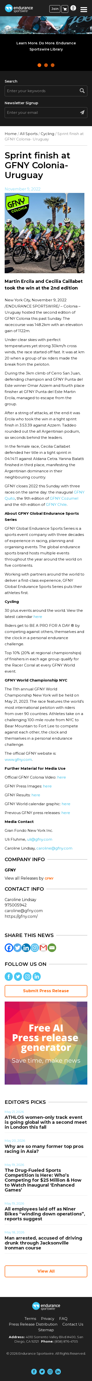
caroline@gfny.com (54, 848)
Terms (30, 1318)
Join (55, 9)
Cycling (47, 133)
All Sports (29, 133)
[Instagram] (34, 947)
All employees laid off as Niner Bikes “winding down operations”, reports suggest (45, 1214)
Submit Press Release (46, 991)
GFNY (49, 878)
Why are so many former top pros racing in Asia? (44, 1149)
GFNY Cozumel (64, 498)
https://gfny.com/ (21, 916)
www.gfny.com (18, 759)
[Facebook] (9, 947)
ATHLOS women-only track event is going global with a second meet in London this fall (46, 1122)
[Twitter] (17, 947)
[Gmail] (43, 947)
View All (46, 1271)
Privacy (47, 1318)
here (37, 616)
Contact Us (72, 1324)
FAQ (63, 1318)
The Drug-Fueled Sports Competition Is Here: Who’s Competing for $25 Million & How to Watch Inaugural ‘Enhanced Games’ (43, 1180)
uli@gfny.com (39, 839)
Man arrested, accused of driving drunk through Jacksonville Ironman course (43, 1243)
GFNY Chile (56, 504)
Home (11, 133)
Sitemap (46, 1330)
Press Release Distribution (33, 1324)
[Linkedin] (26, 947)
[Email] (52, 947)
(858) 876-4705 (66, 1341)
